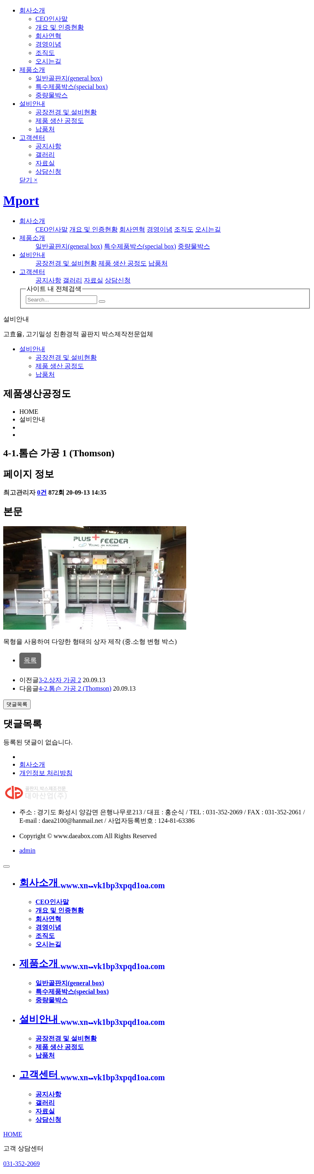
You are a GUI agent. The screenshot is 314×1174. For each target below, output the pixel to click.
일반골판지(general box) (68, 78)
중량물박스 (51, 95)
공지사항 (48, 146)
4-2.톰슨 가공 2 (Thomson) (75, 688)
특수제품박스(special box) (71, 86)
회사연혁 (48, 35)
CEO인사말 (51, 18)
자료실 (45, 163)
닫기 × (28, 180)
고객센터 (32, 137)
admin (27, 850)
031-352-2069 (21, 1163)
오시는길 (48, 61)
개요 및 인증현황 (59, 27)
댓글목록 (16, 704)
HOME (12, 1134)
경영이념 (48, 44)
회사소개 (32, 10)
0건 (42, 492)
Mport (21, 200)
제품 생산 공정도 (59, 120)
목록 (30, 660)
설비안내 (32, 103)
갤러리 (45, 154)
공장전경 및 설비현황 (66, 112)
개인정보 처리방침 (46, 772)
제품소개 (32, 69)
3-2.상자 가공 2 (60, 680)
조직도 (45, 52)
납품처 (45, 129)
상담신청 (48, 171)
